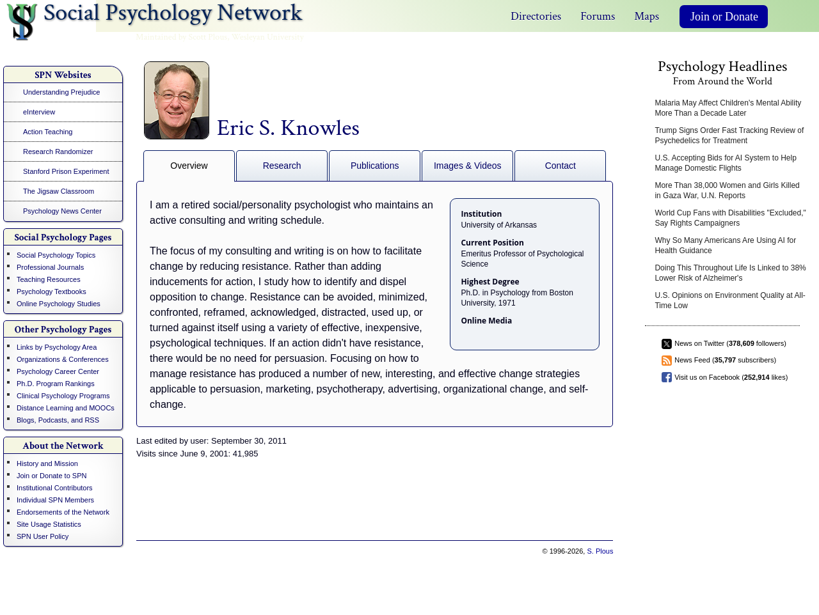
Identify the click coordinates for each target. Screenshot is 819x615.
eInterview (39, 112)
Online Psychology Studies (58, 304)
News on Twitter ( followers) (730, 343)
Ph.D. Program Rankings (56, 383)
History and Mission (47, 463)
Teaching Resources (49, 279)
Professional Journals (50, 267)
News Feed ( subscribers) (725, 360)
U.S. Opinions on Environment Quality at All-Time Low (730, 300)
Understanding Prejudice (61, 92)
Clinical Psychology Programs (63, 396)
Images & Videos (468, 165)
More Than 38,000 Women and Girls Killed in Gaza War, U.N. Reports (727, 190)
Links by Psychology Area (57, 347)
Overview (188, 165)
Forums (597, 16)
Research (282, 165)
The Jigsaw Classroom (58, 191)
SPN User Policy (42, 536)
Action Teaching (47, 132)
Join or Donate (724, 16)
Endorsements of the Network (63, 512)
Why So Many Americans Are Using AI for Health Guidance (725, 245)
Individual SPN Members (55, 500)
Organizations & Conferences (63, 359)
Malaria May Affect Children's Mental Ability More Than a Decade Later (728, 108)
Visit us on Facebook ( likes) (731, 377)
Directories (536, 16)
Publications (375, 165)
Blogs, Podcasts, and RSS (58, 420)
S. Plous (600, 551)
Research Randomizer (58, 151)
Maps (646, 16)
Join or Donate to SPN (51, 475)
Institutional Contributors (55, 488)
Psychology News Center (62, 211)
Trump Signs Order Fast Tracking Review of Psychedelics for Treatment (729, 135)
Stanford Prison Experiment (66, 171)
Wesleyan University (268, 37)
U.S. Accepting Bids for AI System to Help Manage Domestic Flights (725, 163)
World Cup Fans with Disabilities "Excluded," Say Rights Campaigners (730, 218)
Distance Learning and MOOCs (66, 408)
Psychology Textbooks (51, 291)
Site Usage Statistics (49, 524)
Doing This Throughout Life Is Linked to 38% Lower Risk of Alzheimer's (730, 273)
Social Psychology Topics (56, 255)
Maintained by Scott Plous (181, 37)
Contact (560, 165)
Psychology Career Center (58, 371)
